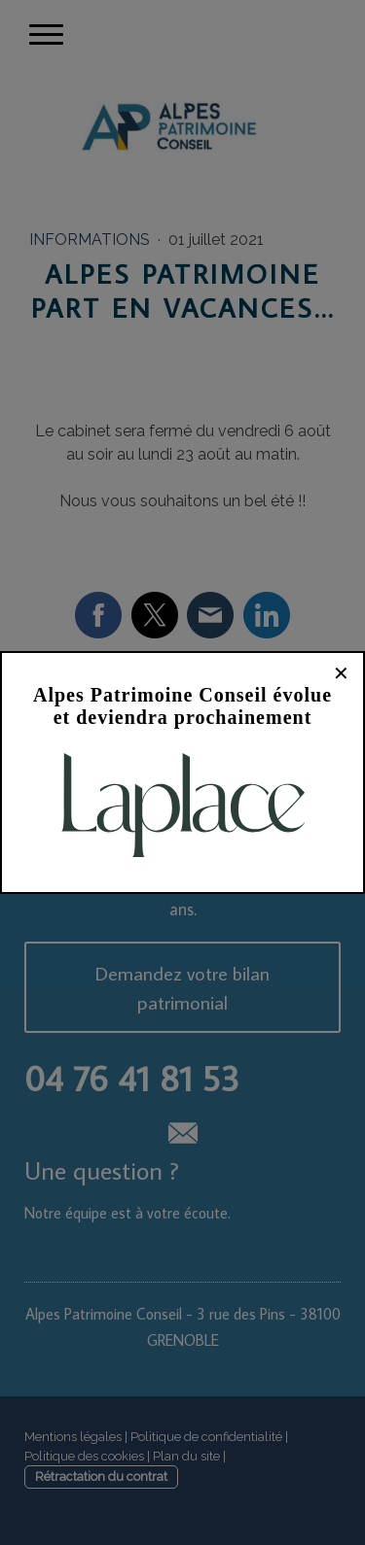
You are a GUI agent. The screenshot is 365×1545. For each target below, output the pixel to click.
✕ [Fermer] (341, 673)
